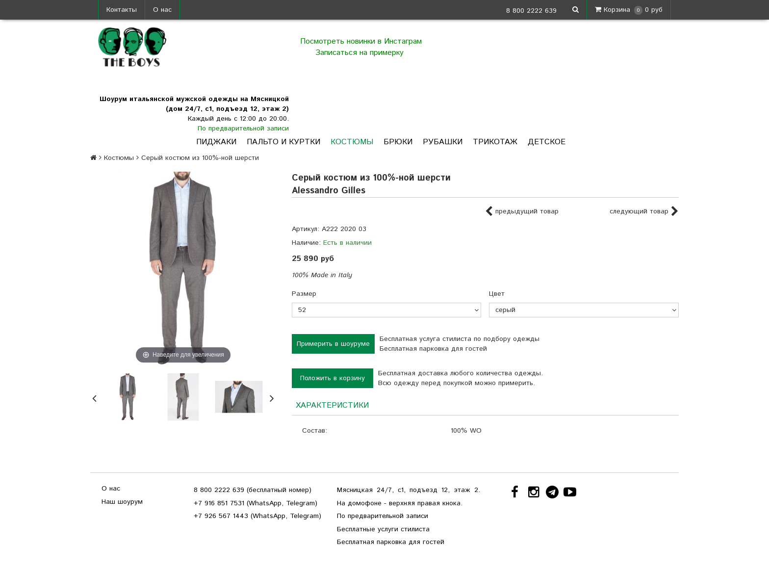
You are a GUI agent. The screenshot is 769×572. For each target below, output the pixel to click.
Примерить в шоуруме (333, 344)
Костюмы (352, 142)
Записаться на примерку (360, 52)
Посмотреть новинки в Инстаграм (361, 41)
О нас (162, 10)
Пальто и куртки (283, 142)
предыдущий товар (522, 212)
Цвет (497, 294)
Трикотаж (495, 142)
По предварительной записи (243, 128)
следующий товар (644, 212)
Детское (546, 142)
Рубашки (442, 142)
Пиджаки (216, 142)
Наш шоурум (122, 502)
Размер (304, 294)
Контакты (121, 10)
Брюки (398, 142)
